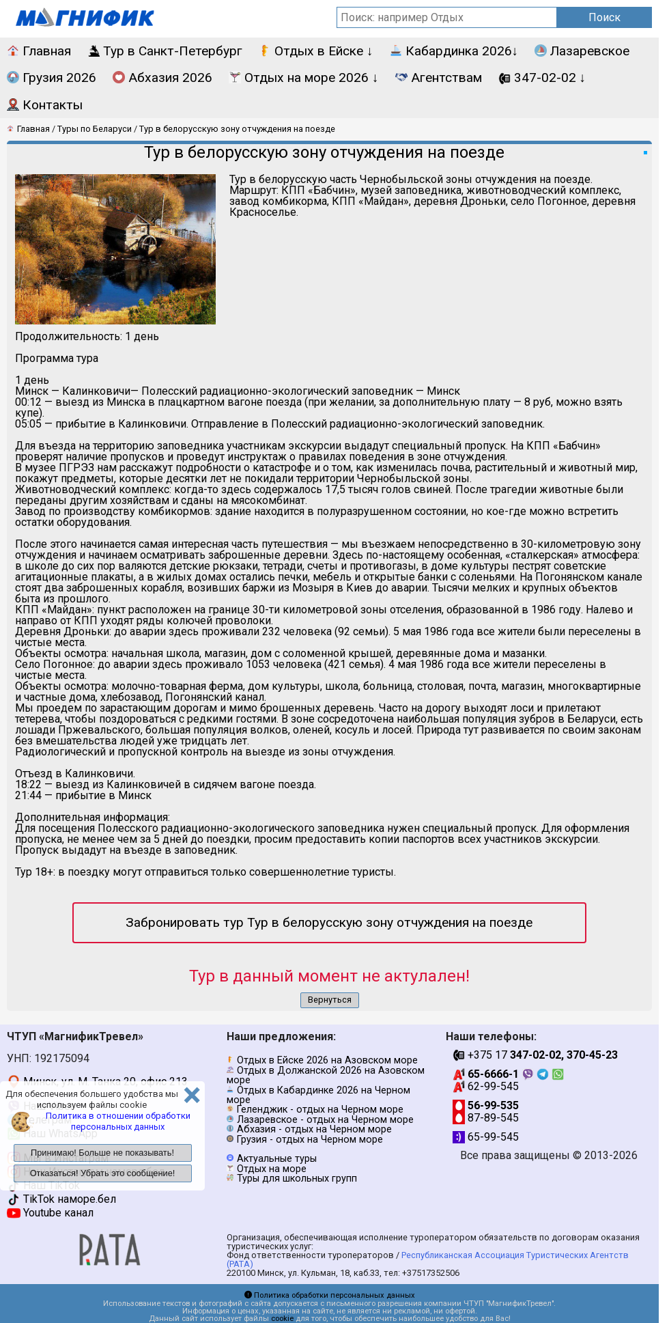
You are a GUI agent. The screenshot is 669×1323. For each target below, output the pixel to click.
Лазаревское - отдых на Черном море (325, 1120)
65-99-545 (486, 1136)
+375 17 (535, 1054)
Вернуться (330, 999)
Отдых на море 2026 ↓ (304, 77)
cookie (282, 1318)
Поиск (604, 17)
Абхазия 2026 (162, 77)
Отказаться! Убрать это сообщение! (102, 1173)
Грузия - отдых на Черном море (310, 1139)
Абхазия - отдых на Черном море (314, 1129)
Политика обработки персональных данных (329, 1295)
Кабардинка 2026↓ (454, 51)
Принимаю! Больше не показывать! (102, 1152)
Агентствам (438, 77)
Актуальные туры (277, 1159)
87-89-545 (486, 1117)
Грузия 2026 (51, 77)
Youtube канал (50, 1212)
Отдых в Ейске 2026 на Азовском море (327, 1060)
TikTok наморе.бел (61, 1199)
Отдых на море (272, 1169)
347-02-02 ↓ (542, 77)
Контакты (45, 105)
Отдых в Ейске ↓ (316, 51)
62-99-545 (486, 1086)
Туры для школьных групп (297, 1178)
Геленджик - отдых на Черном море (320, 1109)
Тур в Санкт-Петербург (164, 51)
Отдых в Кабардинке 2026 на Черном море (318, 1095)
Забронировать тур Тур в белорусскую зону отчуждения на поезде (329, 922)
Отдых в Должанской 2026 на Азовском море (326, 1075)
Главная (39, 51)
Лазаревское (582, 51)
